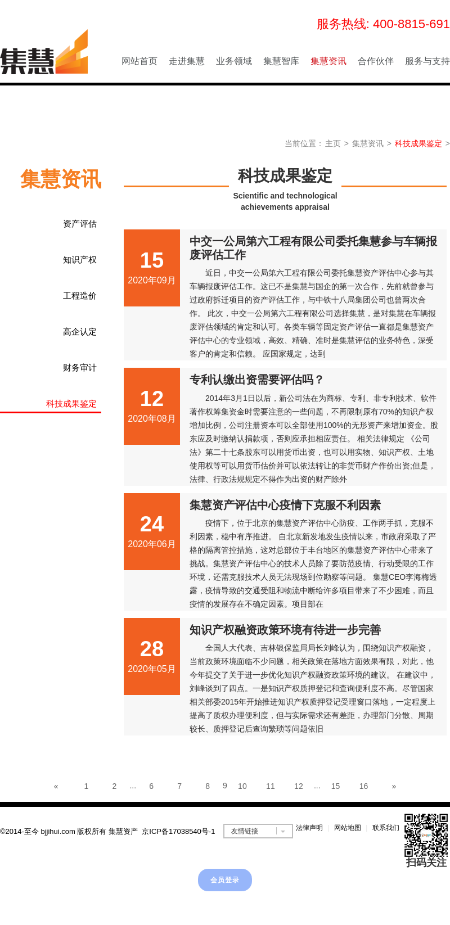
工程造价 (80, 295)
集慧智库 (281, 61)
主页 (333, 143)
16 (363, 786)
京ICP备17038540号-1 (178, 831)
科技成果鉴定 (418, 143)
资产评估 (80, 223)
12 (298, 786)
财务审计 (80, 367)
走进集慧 (187, 61)
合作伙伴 (376, 61)
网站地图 (347, 828)
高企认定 (80, 331)
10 (242, 786)
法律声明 (309, 828)
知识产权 (80, 259)
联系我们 (385, 828)
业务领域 (234, 61)
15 (335, 786)
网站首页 (140, 61)
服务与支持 (427, 61)
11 (270, 786)
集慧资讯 (328, 61)
